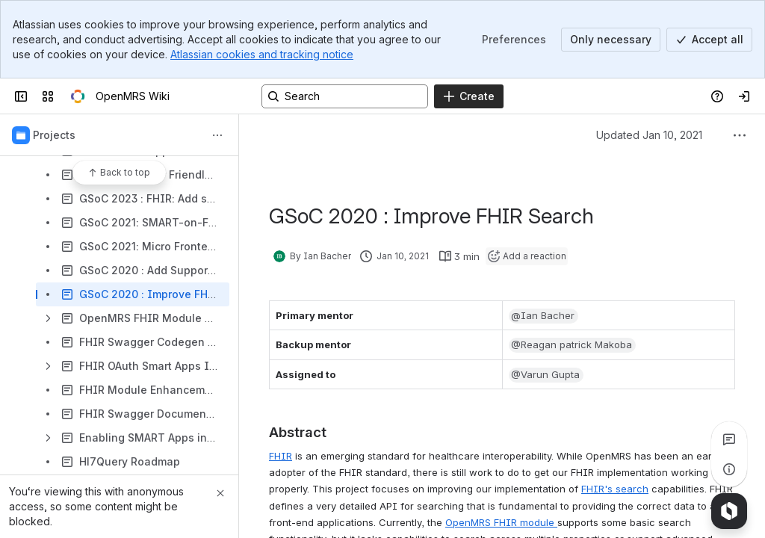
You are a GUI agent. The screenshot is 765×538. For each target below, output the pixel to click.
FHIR (280, 456)
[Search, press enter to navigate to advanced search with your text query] (344, 96)
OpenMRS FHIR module (501, 522)
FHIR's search (614, 489)
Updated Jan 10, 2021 (649, 135)
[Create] (469, 96)
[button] (544, 316)
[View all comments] (729, 439)
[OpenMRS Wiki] (78, 96)
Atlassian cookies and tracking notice (261, 54)
